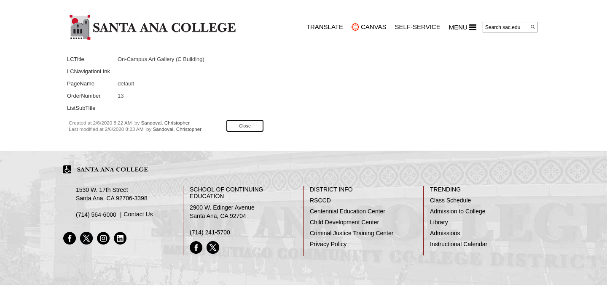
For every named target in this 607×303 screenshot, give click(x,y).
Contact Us (138, 214)
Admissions (445, 233)
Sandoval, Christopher (165, 122)
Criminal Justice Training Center (351, 233)
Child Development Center (344, 222)
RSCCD (320, 200)
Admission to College (458, 211)
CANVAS (374, 26)
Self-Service (417, 26)
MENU (462, 27)
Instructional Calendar (458, 244)
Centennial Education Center (347, 211)
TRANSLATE (324, 26)
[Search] (533, 27)
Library (439, 222)
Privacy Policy (328, 244)
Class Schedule (450, 200)
